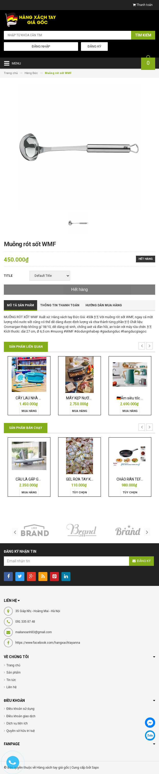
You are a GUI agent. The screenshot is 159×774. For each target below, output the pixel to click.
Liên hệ (11, 687)
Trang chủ (13, 665)
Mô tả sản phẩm (20, 305)
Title (8, 276)
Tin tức (11, 680)
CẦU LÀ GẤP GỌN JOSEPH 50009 (42, 479)
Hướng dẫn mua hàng (104, 305)
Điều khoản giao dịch (20, 716)
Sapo (95, 767)
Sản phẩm (13, 672)
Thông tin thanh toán (59, 305)
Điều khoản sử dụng (20, 709)
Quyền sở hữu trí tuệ (20, 731)
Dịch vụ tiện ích (17, 723)
